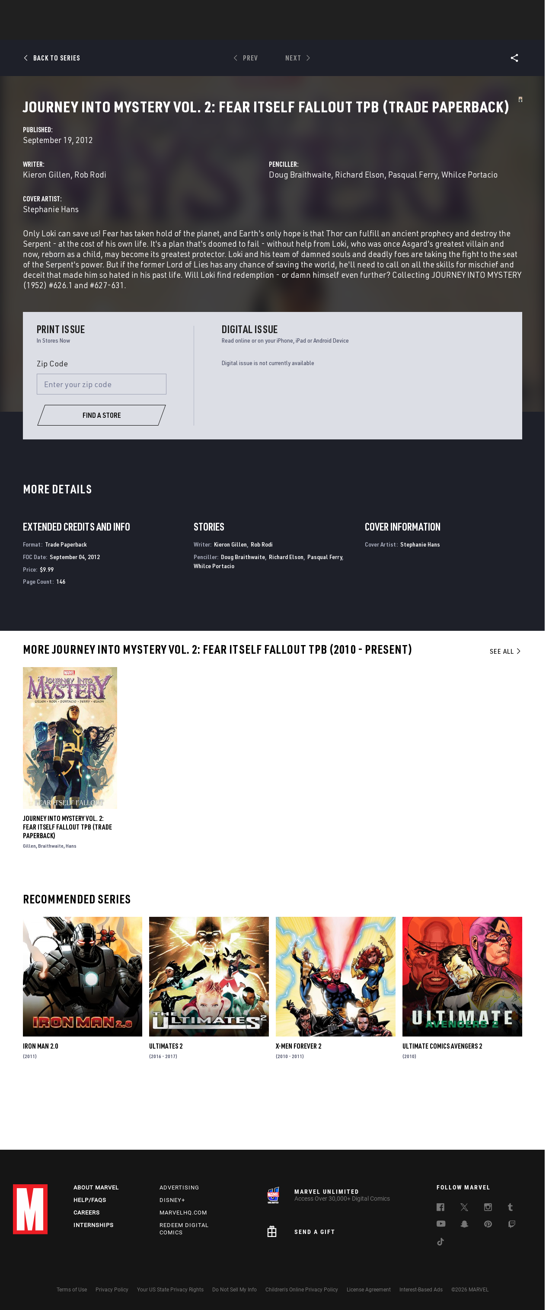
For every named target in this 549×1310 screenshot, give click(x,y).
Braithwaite (51, 906)
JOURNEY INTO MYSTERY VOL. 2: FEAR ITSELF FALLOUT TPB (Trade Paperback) (67, 887)
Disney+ (172, 1200)
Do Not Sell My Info (234, 1290)
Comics (176, 31)
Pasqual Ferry (324, 617)
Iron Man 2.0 (40, 1106)
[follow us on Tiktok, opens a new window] (440, 1243)
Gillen (29, 906)
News (144, 31)
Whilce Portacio (397, 214)
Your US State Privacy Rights (170, 1290)
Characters (218, 31)
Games (259, 31)
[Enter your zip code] (101, 445)
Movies (293, 31)
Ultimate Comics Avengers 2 (442, 1106)
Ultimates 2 (165, 1106)
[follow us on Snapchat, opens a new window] (464, 1225)
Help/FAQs (89, 1200)
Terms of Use (72, 1290)
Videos (369, 31)
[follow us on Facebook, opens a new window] (440, 1208)
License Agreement (369, 1290)
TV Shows (331, 31)
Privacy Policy (112, 1290)
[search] (521, 11)
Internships (93, 1225)
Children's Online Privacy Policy (301, 1290)
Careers (86, 1212)
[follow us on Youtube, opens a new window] (441, 1224)
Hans (71, 906)
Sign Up (73, 11)
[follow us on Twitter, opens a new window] (464, 1208)
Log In (44, 11)
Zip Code (52, 424)
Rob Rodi (246, 204)
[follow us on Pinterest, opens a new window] (488, 1225)
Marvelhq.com (183, 1212)
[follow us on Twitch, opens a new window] (512, 1225)
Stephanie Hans (206, 249)
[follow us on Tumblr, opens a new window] (510, 1208)
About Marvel (96, 1187)
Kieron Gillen (202, 204)
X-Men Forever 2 (298, 1106)
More (400, 31)
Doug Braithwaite (378, 204)
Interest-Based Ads (421, 1290)
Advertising (179, 1187)
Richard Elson (437, 204)
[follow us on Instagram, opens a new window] (488, 1208)
